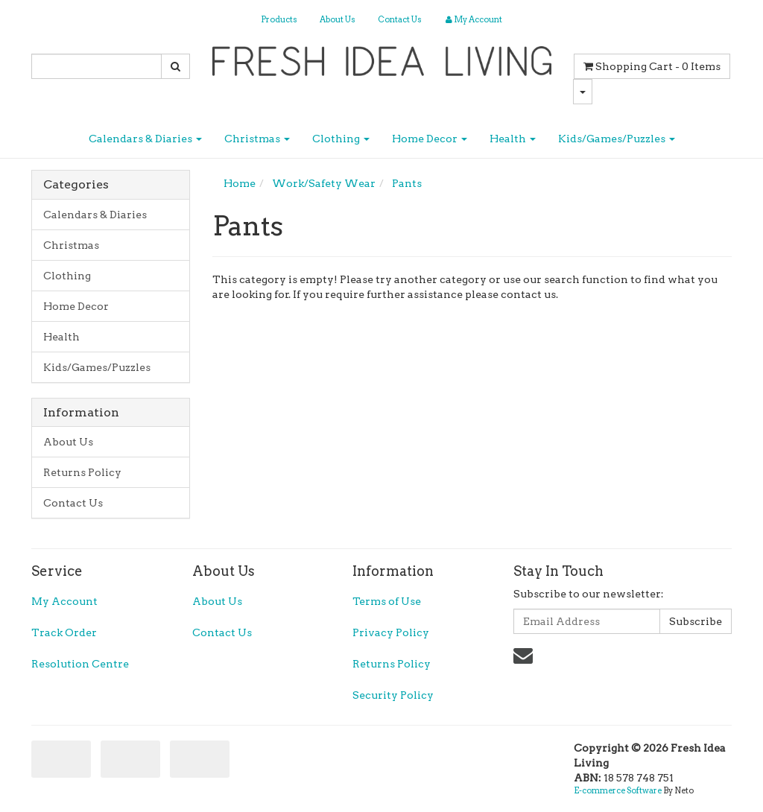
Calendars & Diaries (145, 139)
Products (279, 19)
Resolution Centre (80, 664)
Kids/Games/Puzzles (616, 139)
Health (513, 139)
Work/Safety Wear (324, 183)
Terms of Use (386, 601)
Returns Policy (82, 472)
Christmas (257, 139)
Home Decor (429, 139)
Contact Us (400, 19)
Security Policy (393, 695)
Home (240, 183)
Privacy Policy (390, 632)
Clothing (341, 139)
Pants (407, 183)
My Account (64, 601)
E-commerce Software (618, 790)
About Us (337, 19)
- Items (652, 66)
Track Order (64, 632)
